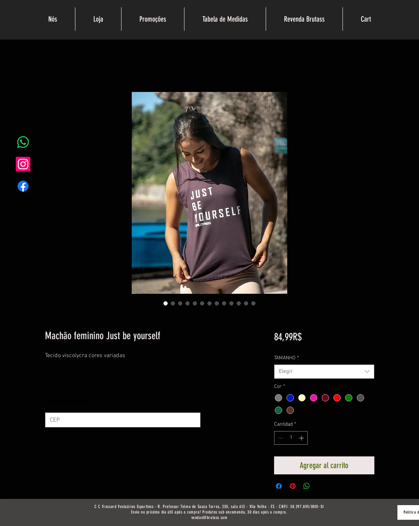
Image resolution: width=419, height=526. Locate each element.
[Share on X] (320, 486)
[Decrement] (279, 437)
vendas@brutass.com (209, 517)
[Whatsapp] (23, 142)
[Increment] (302, 437)
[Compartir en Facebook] (278, 486)
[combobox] (324, 371)
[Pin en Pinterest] (292, 486)
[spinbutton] (291, 437)
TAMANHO (286, 358)
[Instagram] (23, 164)
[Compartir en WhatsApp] (306, 486)
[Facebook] (23, 186)
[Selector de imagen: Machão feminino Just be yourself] (165, 303)
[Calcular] (225, 419)
